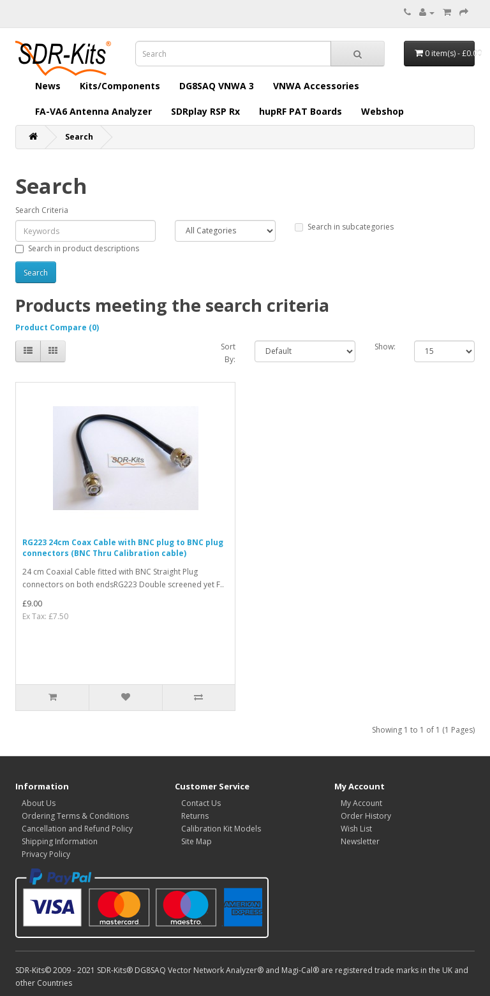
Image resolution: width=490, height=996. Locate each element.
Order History (366, 815)
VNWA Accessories (316, 86)
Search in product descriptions (77, 248)
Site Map (196, 841)
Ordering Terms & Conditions (75, 815)
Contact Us (201, 803)
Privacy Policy (46, 854)
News (48, 86)
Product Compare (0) (57, 327)
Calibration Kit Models (221, 828)
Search (79, 136)
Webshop (382, 111)
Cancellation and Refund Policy (77, 828)
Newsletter (360, 841)
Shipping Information (60, 841)
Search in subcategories (344, 226)
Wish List (356, 828)
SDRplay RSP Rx (205, 111)
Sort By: (228, 353)
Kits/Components (120, 86)
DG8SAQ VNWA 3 (216, 86)
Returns (195, 815)
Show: (385, 346)
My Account (361, 803)
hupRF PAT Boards (300, 111)
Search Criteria (41, 210)
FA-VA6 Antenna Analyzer (93, 111)
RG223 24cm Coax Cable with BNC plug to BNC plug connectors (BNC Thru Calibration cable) (122, 548)
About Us (39, 803)
